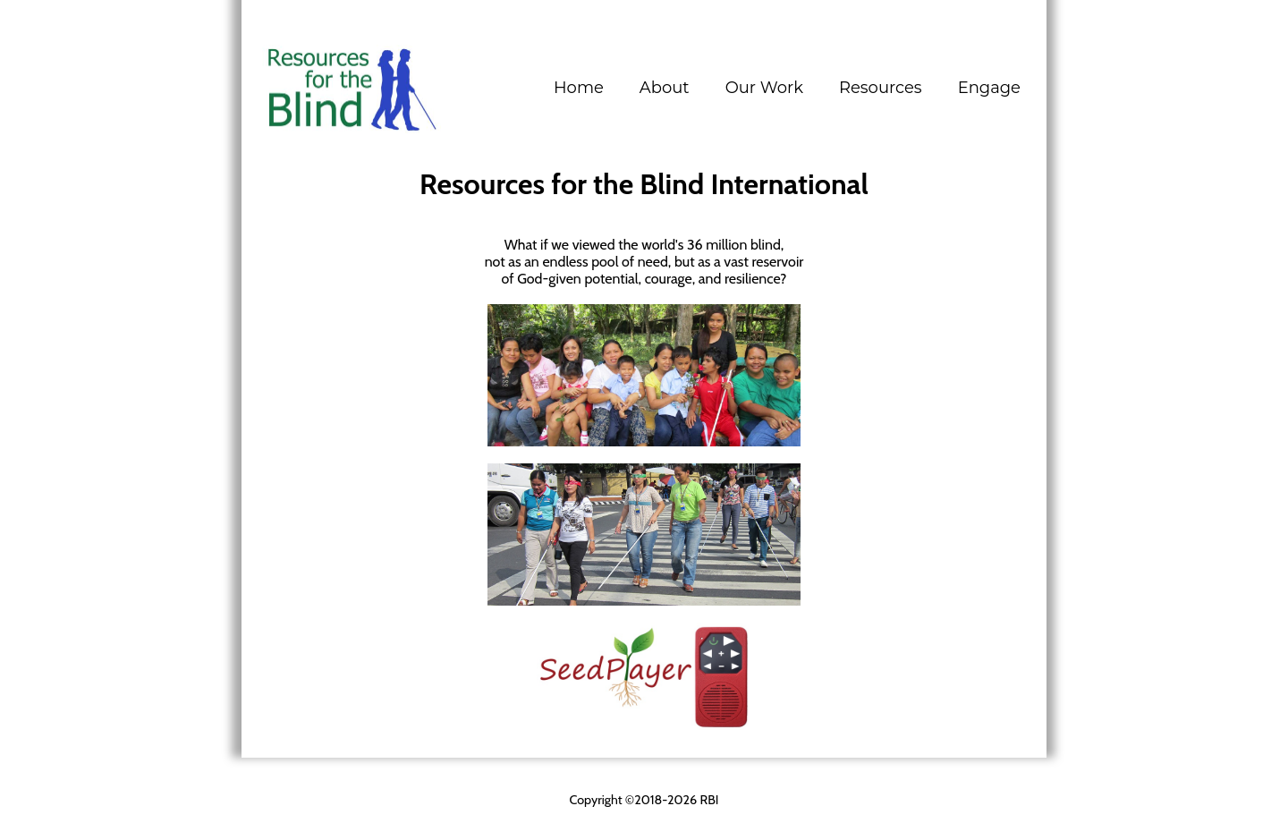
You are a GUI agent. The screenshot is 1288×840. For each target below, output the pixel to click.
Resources (880, 88)
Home (579, 88)
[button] (665, 87)
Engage (989, 88)
